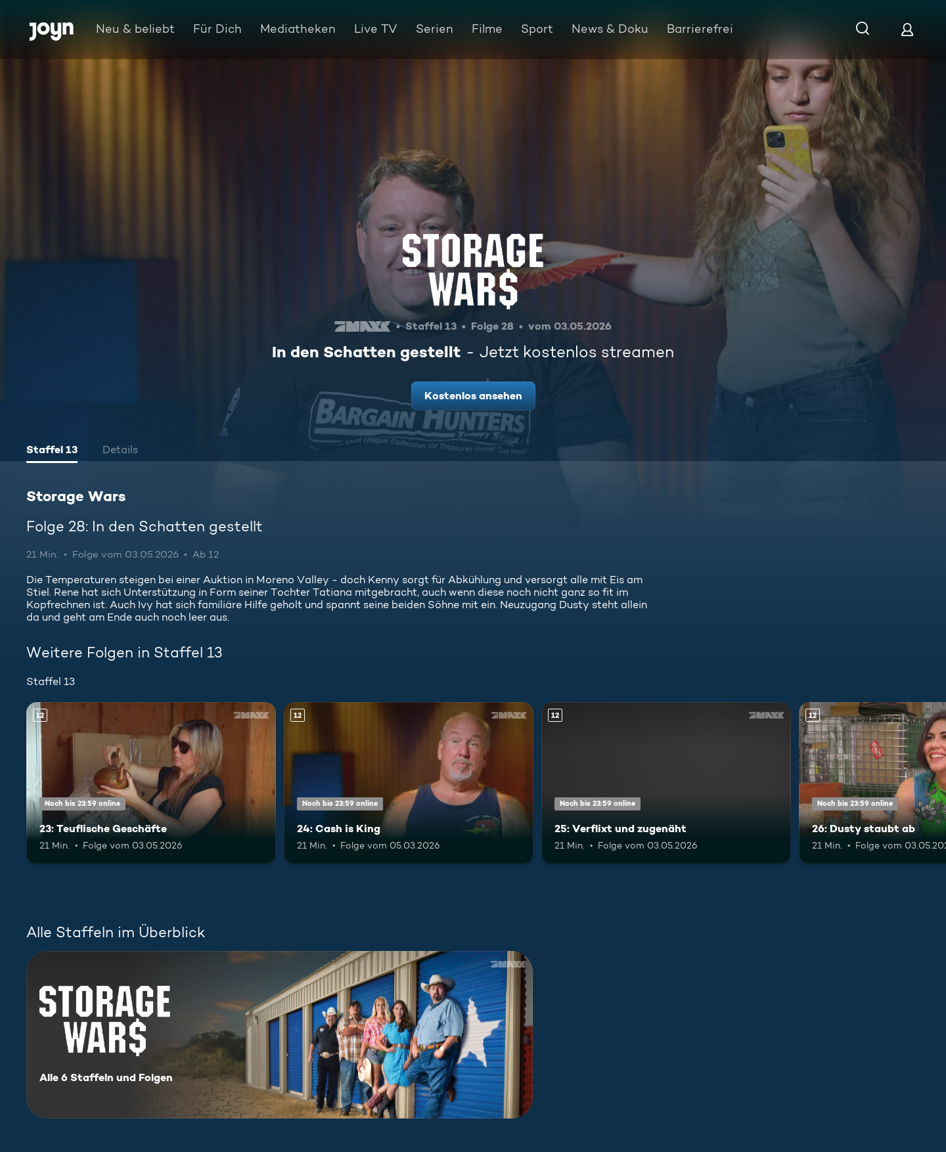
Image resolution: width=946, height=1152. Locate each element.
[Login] (907, 29)
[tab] (52, 451)
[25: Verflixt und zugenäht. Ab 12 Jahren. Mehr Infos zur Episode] (666, 783)
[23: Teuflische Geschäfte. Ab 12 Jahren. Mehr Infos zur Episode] (151, 783)
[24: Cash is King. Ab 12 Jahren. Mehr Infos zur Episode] (408, 783)
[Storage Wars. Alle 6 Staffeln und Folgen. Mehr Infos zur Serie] (279, 1035)
